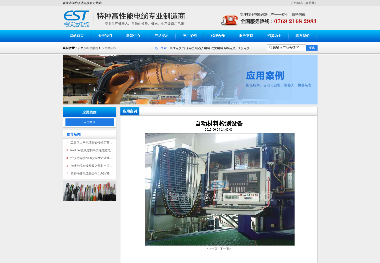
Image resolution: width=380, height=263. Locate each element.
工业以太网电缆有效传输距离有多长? (92, 142)
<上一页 (212, 249)
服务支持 (246, 36)
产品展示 (161, 36)
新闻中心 (133, 36)
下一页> (225, 249)
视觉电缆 (217, 48)
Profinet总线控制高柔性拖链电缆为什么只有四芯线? (92, 150)
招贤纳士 (274, 36)
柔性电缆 (176, 48)
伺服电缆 (244, 48)
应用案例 (190, 36)
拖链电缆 (188, 48)
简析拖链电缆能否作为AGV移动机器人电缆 (92, 173)
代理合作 (218, 36)
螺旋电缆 (230, 48)
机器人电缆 (202, 48)
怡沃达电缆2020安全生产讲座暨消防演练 (92, 158)
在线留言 (297, 3)
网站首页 (77, 36)
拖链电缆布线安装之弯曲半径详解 (92, 166)
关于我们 (105, 36)
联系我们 (312, 3)
